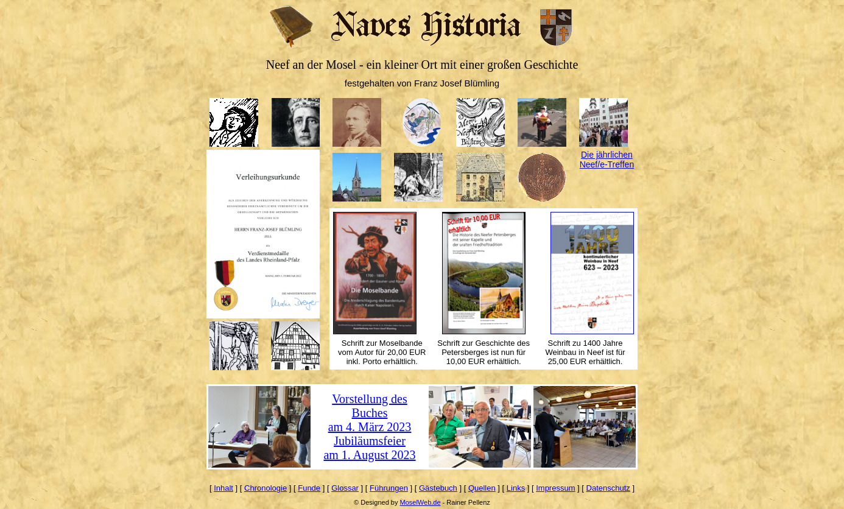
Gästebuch (438, 488)
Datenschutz (608, 488)
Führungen (389, 488)
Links (516, 488)
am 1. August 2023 (369, 455)
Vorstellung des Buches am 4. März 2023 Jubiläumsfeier (370, 420)
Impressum (555, 488)
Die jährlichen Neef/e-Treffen (607, 159)
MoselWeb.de (419, 502)
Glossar (345, 488)
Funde (309, 488)
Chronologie (265, 488)
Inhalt (223, 488)
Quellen (482, 488)
